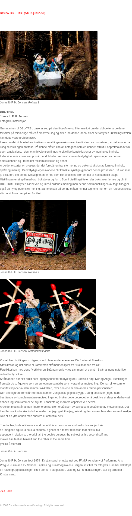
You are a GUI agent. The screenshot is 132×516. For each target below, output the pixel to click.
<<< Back (6, 491)
